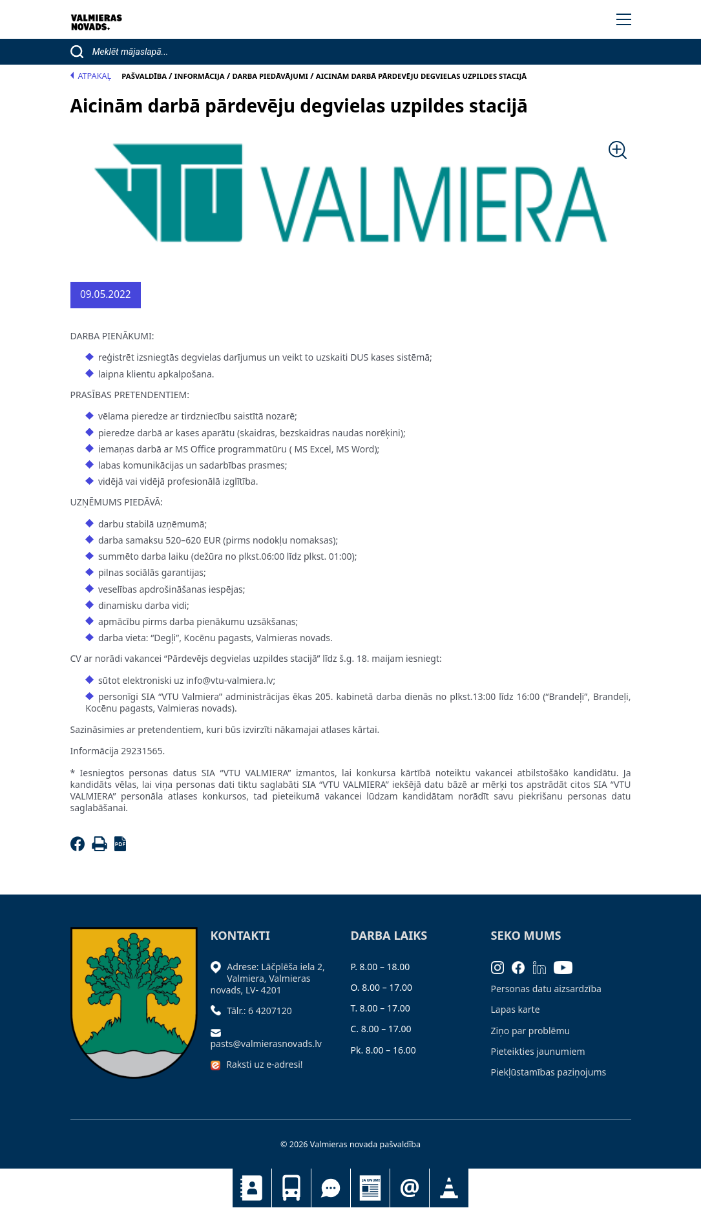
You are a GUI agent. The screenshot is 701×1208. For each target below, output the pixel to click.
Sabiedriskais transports (291, 1188)
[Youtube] (567, 966)
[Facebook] (79, 848)
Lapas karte (515, 1009)
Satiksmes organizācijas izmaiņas (449, 1188)
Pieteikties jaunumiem (409, 1188)
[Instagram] (501, 966)
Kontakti (252, 1188)
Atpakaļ (91, 75)
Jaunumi (370, 1188)
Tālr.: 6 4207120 (259, 1010)
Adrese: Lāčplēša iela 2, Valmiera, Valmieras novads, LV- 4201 (268, 978)
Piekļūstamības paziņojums (549, 1072)
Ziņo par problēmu (530, 1030)
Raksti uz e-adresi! (264, 1064)
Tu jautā (330, 1188)
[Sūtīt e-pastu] (219, 1032)
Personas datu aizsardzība (546, 988)
